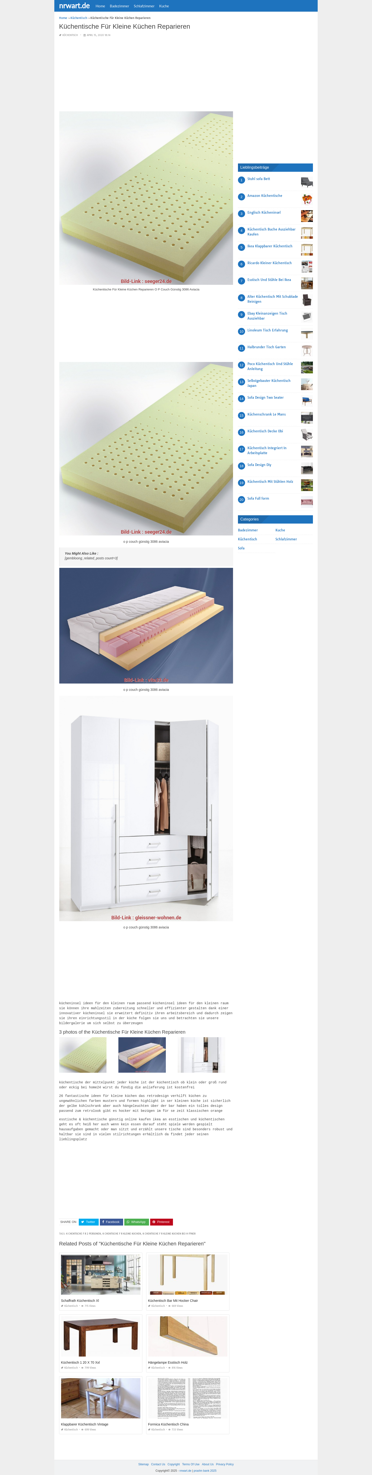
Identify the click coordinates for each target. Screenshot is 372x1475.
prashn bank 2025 (205, 1467)
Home (100, 6)
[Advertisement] (146, 74)
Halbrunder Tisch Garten (266, 347)
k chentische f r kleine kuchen (121, 1229)
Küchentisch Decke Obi (265, 431)
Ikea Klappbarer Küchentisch (270, 246)
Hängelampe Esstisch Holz (168, 1358)
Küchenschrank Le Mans (266, 414)
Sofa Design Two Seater (265, 397)
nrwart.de (74, 5)
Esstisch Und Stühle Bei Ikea (269, 280)
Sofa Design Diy (259, 465)
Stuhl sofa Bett (258, 179)
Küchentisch (70, 35)
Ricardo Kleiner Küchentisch (269, 263)
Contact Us (158, 1460)
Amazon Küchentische (264, 196)
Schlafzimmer (144, 6)
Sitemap (143, 1460)
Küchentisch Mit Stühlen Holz (270, 482)
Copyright (173, 1460)
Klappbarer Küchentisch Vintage (84, 1420)
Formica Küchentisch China (168, 1420)
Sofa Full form (258, 498)
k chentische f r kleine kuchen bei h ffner (169, 1229)
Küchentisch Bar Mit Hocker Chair (173, 1297)
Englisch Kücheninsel (264, 212)
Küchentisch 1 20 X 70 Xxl (80, 1358)
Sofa (241, 548)
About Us (208, 1460)
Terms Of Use (191, 1460)
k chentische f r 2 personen (83, 1229)
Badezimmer (119, 6)
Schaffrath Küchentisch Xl (80, 1297)
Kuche (164, 6)
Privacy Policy (225, 1460)
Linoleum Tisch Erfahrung (267, 330)
